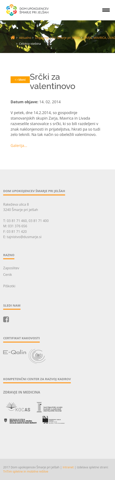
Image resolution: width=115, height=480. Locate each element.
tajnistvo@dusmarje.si (24, 236)
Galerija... (19, 145)
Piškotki (9, 286)
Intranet (68, 467)
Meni (20, 80)
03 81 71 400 (39, 220)
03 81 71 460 (17, 220)
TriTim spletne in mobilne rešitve (25, 471)
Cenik (7, 274)
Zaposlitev (11, 268)
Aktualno (25, 38)
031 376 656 (17, 226)
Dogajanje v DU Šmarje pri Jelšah (57, 38)
